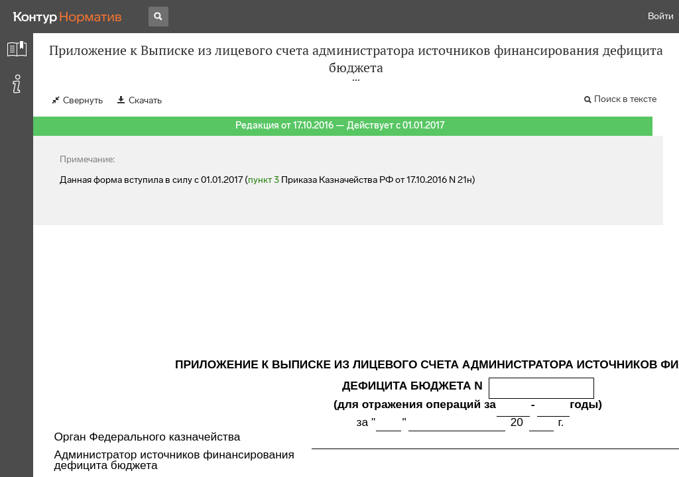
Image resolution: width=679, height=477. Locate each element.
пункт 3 (263, 180)
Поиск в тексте (625, 99)
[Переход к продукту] (67, 16)
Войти (661, 16)
